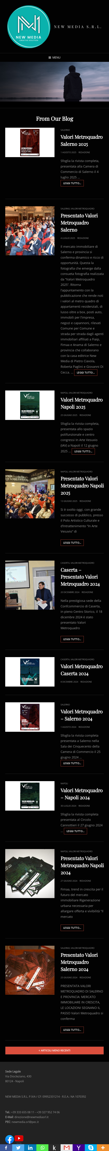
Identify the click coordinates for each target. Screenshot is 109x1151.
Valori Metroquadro (82, 208)
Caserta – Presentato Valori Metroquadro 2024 (80, 576)
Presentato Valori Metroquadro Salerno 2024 (79, 962)
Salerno (65, 130)
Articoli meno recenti (55, 1050)
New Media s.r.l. (78, 26)
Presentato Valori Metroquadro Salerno (79, 222)
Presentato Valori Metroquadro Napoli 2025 (82, 485)
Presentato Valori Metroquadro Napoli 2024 (82, 865)
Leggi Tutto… (73, 183)
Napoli (64, 392)
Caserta (65, 562)
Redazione (84, 152)
